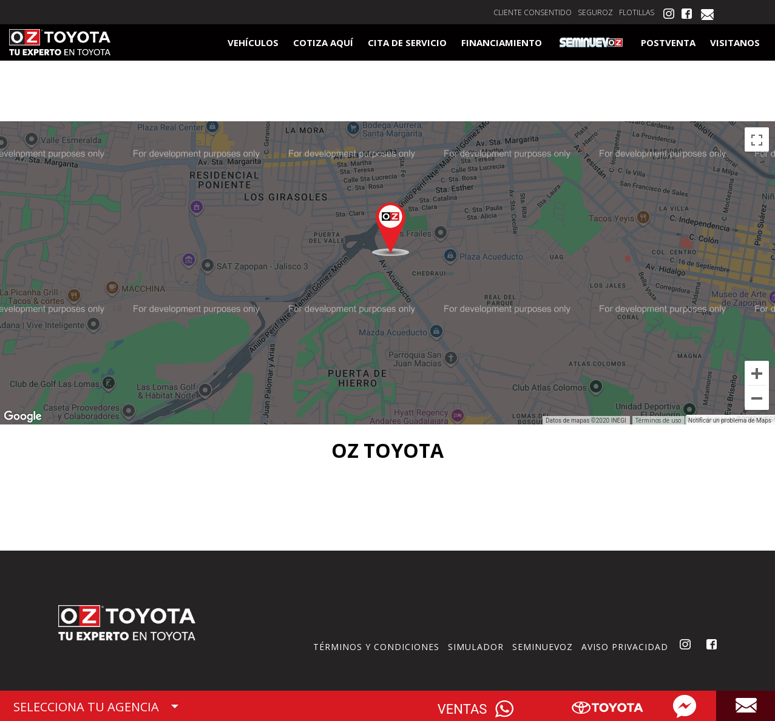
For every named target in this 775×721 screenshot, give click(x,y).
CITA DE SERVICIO (407, 42)
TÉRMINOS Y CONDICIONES (376, 646)
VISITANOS (735, 42)
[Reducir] (757, 398)
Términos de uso (658, 420)
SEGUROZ (595, 12)
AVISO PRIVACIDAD (624, 646)
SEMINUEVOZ (542, 646)
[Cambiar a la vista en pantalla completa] (757, 139)
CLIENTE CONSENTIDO (532, 12)
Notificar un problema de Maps (729, 420)
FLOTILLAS (636, 12)
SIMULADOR (476, 646)
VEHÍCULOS (253, 42)
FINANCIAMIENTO (501, 42)
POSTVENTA (668, 42)
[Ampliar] (757, 373)
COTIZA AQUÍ (323, 42)
